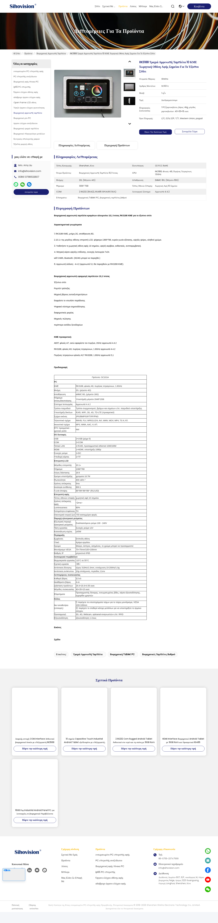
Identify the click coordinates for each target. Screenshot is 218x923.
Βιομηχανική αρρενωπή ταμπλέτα (51, 53)
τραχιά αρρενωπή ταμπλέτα (88, 665)
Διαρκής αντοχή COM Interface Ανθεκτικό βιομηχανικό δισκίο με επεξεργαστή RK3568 (34, 751)
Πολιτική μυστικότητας (17, 918)
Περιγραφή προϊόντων (117, 145)
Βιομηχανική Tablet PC (122, 665)
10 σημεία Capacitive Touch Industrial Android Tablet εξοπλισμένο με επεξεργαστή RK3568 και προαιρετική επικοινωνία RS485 (84, 751)
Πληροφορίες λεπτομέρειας (74, 145)
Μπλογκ (143, 6)
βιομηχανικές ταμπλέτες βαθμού (158, 665)
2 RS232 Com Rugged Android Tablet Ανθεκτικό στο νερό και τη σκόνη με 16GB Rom (134, 751)
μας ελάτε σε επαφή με (156, 6)
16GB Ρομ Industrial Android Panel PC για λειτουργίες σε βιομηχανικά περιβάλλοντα (34, 823)
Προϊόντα (122, 6)
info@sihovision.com (29, 171)
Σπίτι (97, 6)
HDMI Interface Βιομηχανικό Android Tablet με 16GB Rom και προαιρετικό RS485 (183, 751)
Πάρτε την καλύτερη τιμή (155, 132)
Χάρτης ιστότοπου (34, 918)
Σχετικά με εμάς (109, 6)
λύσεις (133, 6)
